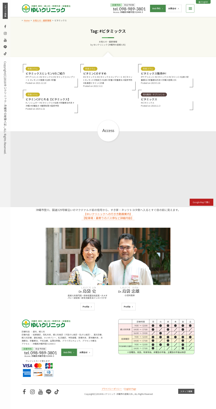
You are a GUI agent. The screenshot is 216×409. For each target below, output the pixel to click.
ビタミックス (149, 99)
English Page (130, 388)
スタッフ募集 (5, 11)
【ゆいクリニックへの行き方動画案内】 (108, 214)
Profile (87, 306)
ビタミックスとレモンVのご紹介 (45, 73)
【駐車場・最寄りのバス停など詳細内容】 (108, 218)
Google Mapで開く (201, 202)
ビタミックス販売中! (153, 73)
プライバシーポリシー (112, 388)
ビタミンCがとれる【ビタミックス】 (48, 99)
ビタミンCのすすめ (94, 73)
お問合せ (173, 8)
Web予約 (158, 8)
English (203, 1)
